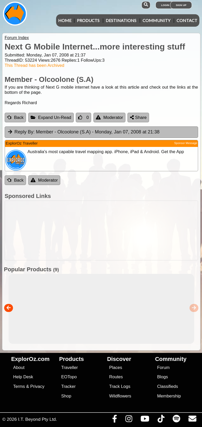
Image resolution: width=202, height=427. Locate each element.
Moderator (109, 117)
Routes (116, 376)
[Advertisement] (103, 230)
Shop (66, 396)
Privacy (37, 386)
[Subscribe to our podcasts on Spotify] (176, 420)
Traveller (69, 367)
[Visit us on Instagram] (128, 420)
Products (88, 20)
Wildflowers (120, 396)
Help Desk (23, 376)
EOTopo (69, 376)
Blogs (162, 376)
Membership (169, 396)
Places (115, 367)
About (18, 367)
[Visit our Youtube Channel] (144, 420)
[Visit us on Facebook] (114, 420)
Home (64, 20)
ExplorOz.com (30, 359)
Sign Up (181, 5)
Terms (19, 386)
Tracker (68, 386)
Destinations (121, 20)
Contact (187, 20)
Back (15, 117)
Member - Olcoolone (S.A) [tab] (83, 132)
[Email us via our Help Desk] (192, 420)
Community (156, 20)
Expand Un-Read (51, 117)
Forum (163, 367)
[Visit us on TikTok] (161, 420)
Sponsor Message (185, 143)
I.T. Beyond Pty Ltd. (37, 419)
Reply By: (25, 131)
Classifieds (167, 386)
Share (138, 117)
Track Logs (119, 386)
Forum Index (17, 37)
